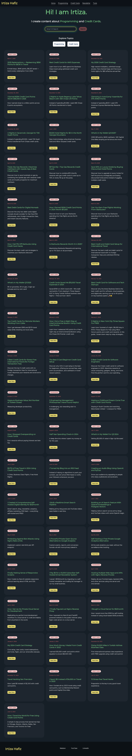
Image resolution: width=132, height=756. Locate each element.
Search (82, 29)
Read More (11, 77)
